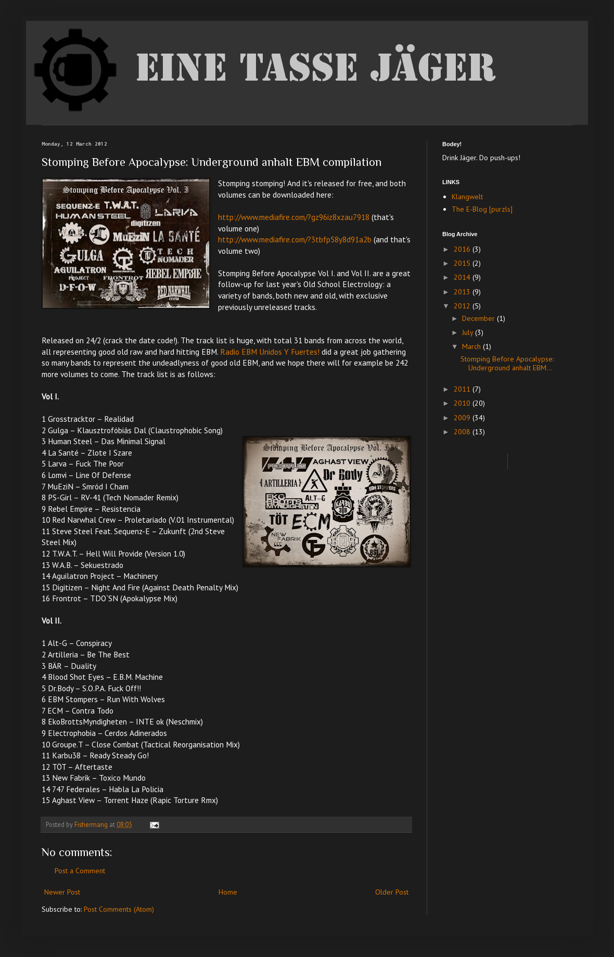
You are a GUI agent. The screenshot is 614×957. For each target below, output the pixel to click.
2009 (463, 417)
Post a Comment (80, 870)
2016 (463, 249)
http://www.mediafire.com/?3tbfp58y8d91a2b (295, 239)
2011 (463, 389)
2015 (463, 263)
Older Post (391, 892)
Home (228, 892)
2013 (463, 291)
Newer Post (62, 892)
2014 (463, 277)
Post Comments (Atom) (119, 909)
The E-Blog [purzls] (482, 209)
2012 (463, 306)
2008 (463, 431)
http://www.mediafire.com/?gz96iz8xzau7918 (293, 217)
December (479, 318)
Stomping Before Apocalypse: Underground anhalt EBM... (507, 363)
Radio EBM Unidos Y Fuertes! (269, 351)
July (468, 332)
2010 (463, 403)
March (472, 346)
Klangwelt (467, 196)
